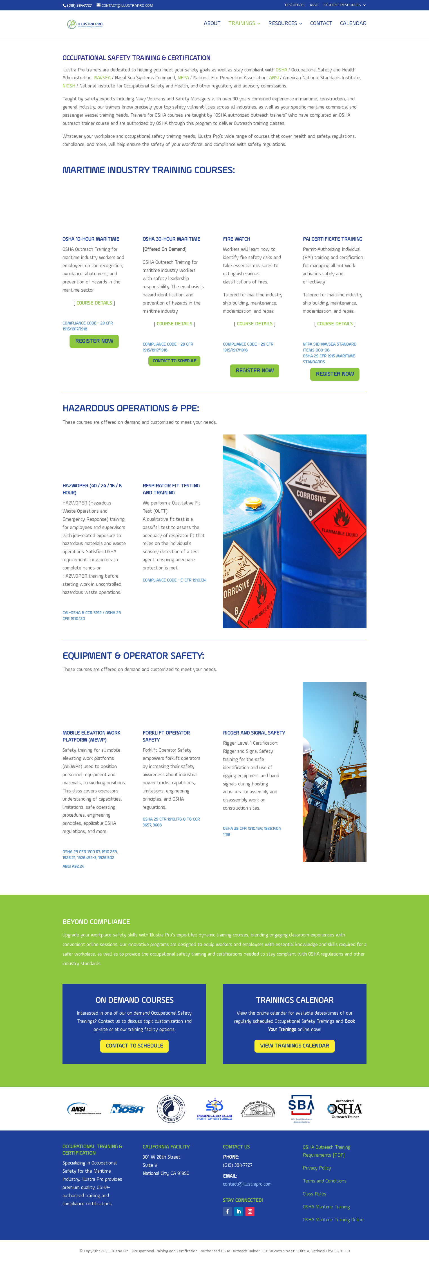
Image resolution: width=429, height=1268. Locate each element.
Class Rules (314, 1194)
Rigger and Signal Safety (254, 733)
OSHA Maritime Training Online (333, 1220)
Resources (282, 24)
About (212, 24)
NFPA (183, 78)
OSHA (281, 70)
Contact (321, 24)
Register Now (94, 341)
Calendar (353, 24)
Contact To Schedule (174, 361)
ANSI (274, 78)
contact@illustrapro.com (247, 1184)
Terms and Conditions (325, 1181)
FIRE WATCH (236, 239)
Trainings (241, 24)
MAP (314, 5)
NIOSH (68, 86)
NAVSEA (102, 78)
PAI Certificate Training (332, 239)
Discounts (295, 5)
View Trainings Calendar (294, 1046)
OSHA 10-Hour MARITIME (90, 239)
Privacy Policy (317, 1168)
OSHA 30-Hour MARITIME (171, 239)
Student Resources (342, 5)
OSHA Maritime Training (326, 1207)
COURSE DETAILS (174, 324)
